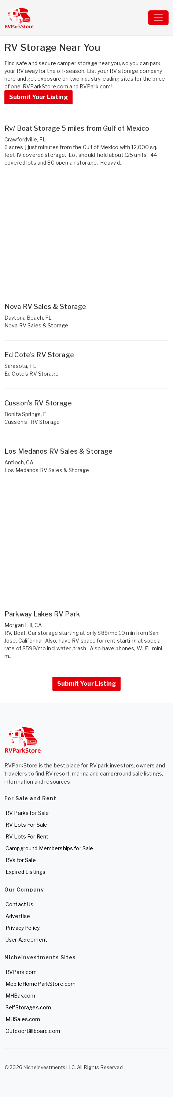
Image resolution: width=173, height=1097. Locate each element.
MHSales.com (22, 1019)
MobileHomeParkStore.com (40, 984)
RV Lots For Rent (26, 836)
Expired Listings (25, 872)
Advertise (17, 916)
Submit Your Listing (38, 97)
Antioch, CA (19, 462)
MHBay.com (20, 995)
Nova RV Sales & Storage (45, 306)
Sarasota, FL (20, 366)
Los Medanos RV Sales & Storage (58, 451)
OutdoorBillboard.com (32, 1031)
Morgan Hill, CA (23, 625)
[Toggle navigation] (158, 17)
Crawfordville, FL (25, 139)
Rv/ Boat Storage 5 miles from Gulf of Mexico (76, 128)
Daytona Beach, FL (28, 317)
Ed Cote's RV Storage (39, 355)
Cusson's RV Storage (38, 403)
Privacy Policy (22, 928)
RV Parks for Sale (27, 813)
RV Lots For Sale (26, 825)
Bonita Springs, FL (27, 414)
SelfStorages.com (28, 1007)
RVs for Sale (20, 860)
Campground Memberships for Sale (49, 848)
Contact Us (19, 904)
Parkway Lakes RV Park (42, 614)
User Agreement (26, 939)
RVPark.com (21, 972)
